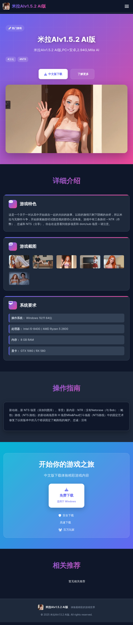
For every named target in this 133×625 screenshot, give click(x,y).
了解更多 (83, 74)
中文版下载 (53, 74)
